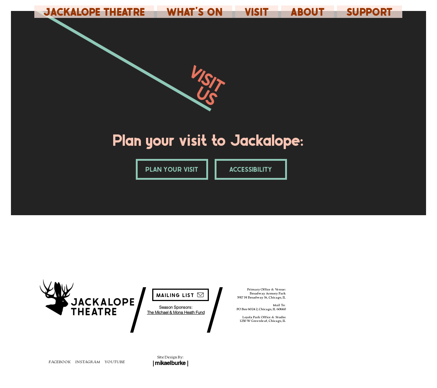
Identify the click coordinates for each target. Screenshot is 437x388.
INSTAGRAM (87, 361)
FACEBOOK (60, 361)
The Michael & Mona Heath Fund (176, 312)
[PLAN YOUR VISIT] (172, 169)
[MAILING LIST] (180, 295)
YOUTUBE (114, 361)
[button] (194, 11)
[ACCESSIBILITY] (251, 169)
